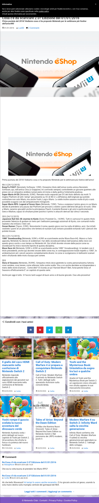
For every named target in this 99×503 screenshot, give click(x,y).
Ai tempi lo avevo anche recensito (39, 476)
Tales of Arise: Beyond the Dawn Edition (48, 416)
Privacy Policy (55, 494)
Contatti (43, 494)
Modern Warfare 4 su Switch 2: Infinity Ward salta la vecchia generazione (81, 419)
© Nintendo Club (31, 494)
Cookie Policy (69, 494)
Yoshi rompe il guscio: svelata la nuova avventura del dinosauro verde (15, 419)
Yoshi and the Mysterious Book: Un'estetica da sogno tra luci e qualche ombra (82, 363)
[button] (96, 4)
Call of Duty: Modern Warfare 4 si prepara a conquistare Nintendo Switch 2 (48, 363)
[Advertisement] (49, 114)
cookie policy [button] (44, 11)
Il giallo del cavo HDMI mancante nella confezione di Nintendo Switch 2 (15, 363)
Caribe (18, 386)
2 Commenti (33, 25)
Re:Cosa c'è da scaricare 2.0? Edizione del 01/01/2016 (27, 456)
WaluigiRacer (9, 459)
